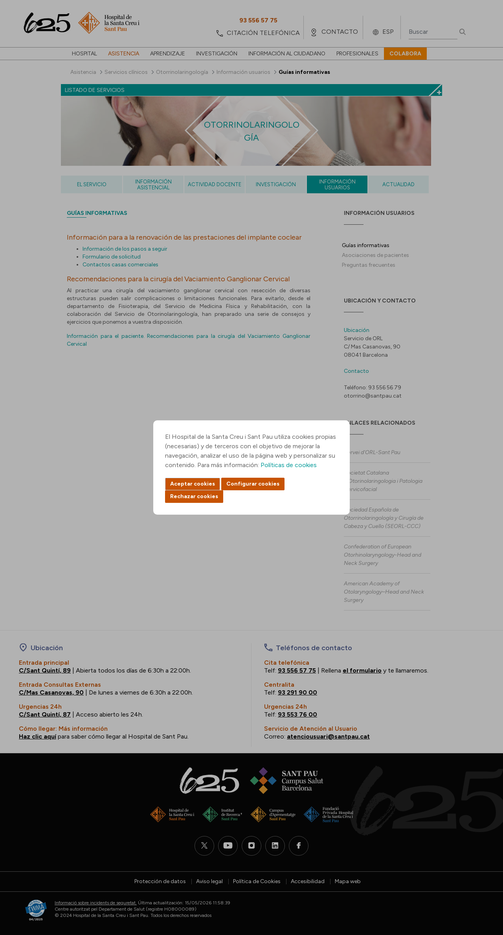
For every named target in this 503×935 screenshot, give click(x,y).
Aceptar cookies (192, 483)
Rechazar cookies (194, 496)
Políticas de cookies (289, 465)
